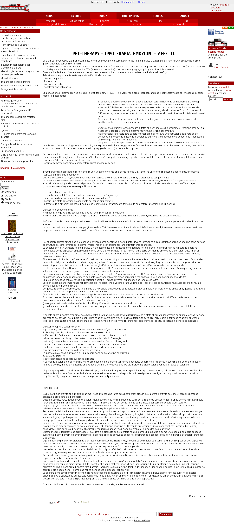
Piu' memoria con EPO (13, 151)
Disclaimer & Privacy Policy (124, 517)
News (49, 16)
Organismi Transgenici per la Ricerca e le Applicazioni (20, 50)
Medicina (137, 24)
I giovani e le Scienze (12, 130)
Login (216, 67)
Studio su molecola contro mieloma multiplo (20, 125)
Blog (160, 20)
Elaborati (105, 20)
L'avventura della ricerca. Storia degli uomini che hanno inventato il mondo (12, 265)
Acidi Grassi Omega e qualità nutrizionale (16, 112)
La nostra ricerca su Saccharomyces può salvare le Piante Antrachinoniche (17, 38)
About (184, 16)
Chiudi (141, 2)
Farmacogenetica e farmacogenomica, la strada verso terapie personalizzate (19, 103)
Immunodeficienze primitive (15, 81)
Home (3, 27)
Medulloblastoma (10, 78)
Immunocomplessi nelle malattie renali (18, 118)
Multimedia (130, 16)
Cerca (5, 188)
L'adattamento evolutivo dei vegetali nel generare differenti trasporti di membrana (20, 58)
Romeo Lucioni (197, 496)
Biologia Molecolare (56, 24)
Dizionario (10, 195)
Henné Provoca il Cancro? (15, 44)
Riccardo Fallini (142, 520)
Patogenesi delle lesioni (13, 89)
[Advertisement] (124, 39)
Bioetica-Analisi (178, 24)
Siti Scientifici (77, 20)
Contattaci (10, 191)
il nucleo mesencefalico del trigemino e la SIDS (15, 66)
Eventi (76, 16)
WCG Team (132, 20)
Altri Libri (12, 298)
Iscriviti (224, 67)
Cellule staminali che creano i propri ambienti (20, 156)
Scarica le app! (216, 51)
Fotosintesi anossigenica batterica (19, 85)
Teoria (158, 16)
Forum (103, 16)
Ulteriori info (127, 2)
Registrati (224, 4)
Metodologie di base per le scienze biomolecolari (12, 236)
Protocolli (50, 20)
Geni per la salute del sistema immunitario (16, 146)
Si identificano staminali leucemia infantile (18, 135)
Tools (8, 199)
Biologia (12, 289)
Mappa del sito (13, 202)
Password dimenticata (216, 9)
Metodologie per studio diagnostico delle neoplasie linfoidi (20, 73)
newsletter (226, 87)
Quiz (186, 20)
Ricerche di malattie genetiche (17, 161)
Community (15, 27)
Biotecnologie (96, 24)
